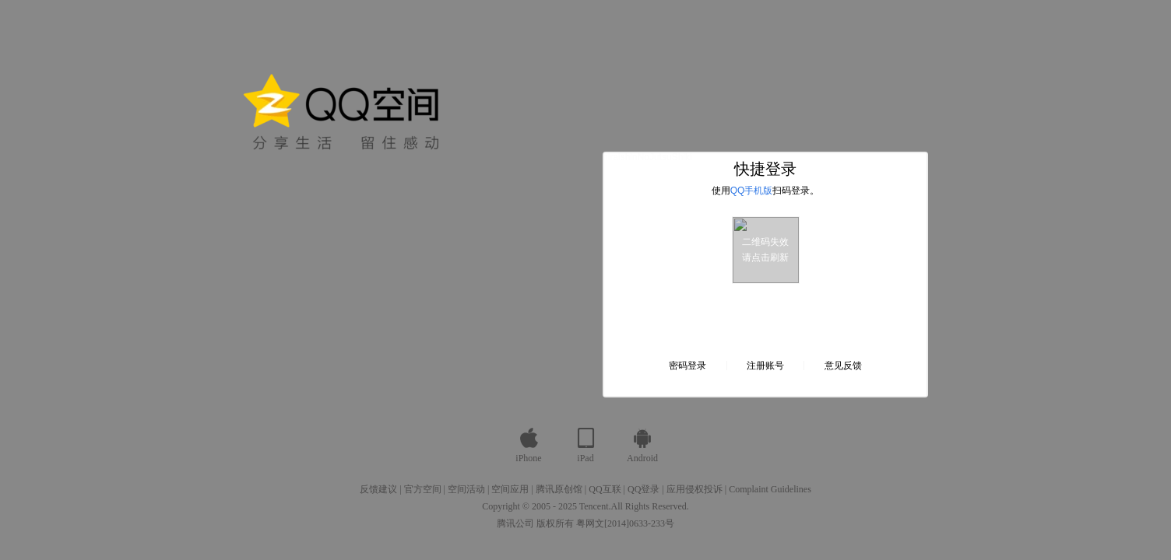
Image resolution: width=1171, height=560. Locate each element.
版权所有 (555, 523)
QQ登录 (643, 489)
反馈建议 (378, 489)
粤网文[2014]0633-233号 (625, 523)
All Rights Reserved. (650, 506)
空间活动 (466, 489)
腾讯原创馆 (559, 489)
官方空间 (422, 489)
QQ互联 (605, 489)
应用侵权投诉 (694, 489)
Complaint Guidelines (770, 489)
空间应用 (510, 489)
